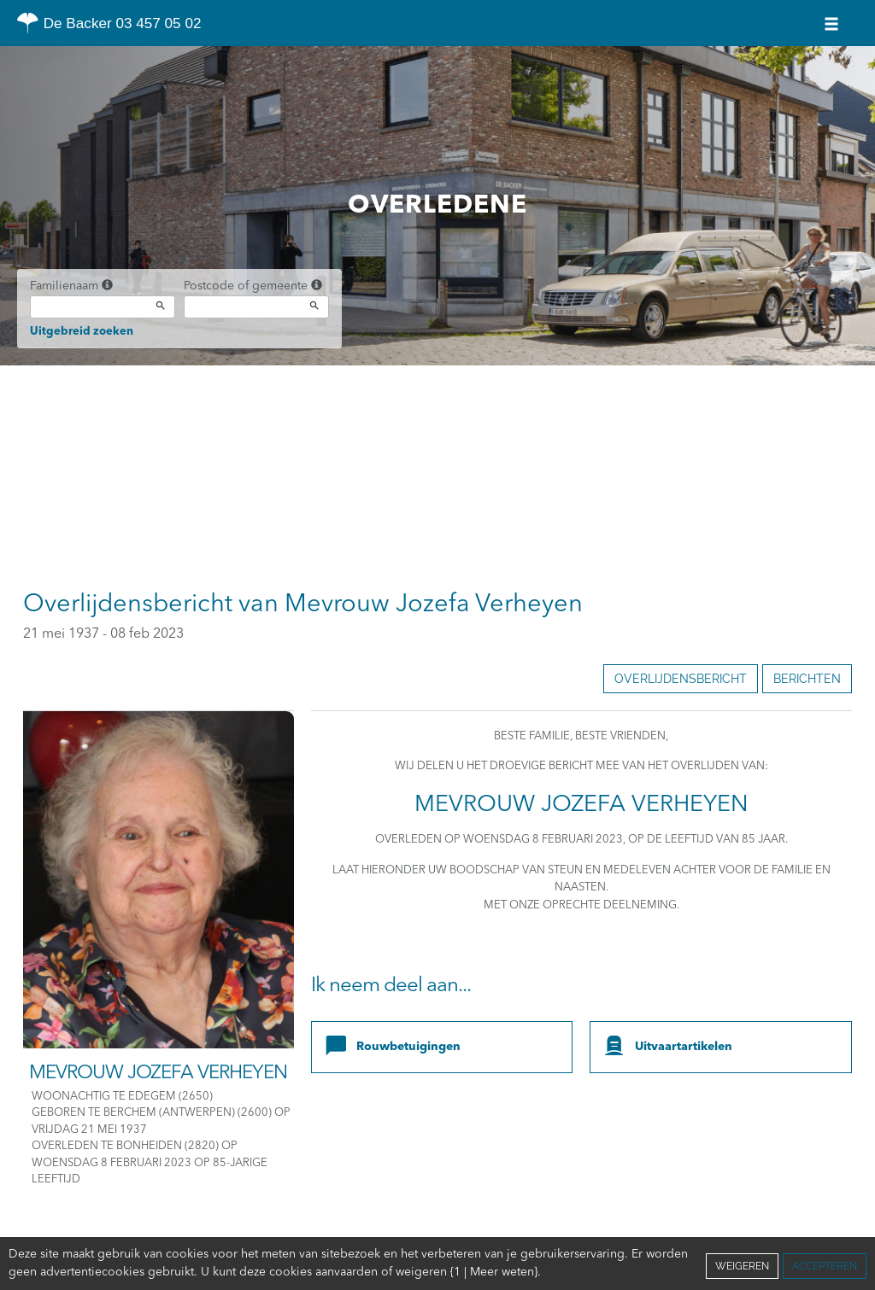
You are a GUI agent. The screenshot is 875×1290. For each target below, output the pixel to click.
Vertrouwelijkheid (419, 1272)
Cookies (499, 1272)
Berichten (807, 679)
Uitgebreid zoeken (81, 331)
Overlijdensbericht (680, 679)
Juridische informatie (590, 1272)
